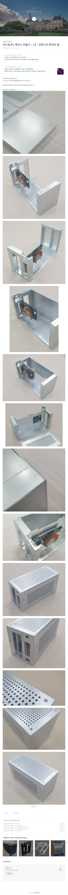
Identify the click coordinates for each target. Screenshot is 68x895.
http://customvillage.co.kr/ (11, 66)
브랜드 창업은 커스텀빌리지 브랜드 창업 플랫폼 (18, 69)
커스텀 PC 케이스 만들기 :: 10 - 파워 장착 (12, 830)
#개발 (5, 820)
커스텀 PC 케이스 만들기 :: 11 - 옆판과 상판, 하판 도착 (14, 829)
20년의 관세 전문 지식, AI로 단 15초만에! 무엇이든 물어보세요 (21, 59)
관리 (42, 33)
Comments (7, 862)
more (64, 838)
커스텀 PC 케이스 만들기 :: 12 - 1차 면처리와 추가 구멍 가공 (16, 827)
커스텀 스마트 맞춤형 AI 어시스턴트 (15, 57)
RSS (37, 33)
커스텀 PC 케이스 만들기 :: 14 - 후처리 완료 (12, 825)
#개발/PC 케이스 (7, 41)
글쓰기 (26, 33)
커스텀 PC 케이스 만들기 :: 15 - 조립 (11, 823)
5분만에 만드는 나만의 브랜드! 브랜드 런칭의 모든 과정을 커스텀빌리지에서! (25, 71)
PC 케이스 (9, 820)
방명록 (31, 33)
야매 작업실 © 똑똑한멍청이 (11, 870)
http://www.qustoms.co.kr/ (11, 55)
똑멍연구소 (34, 12)
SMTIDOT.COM (37, 892)
